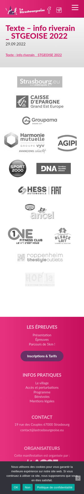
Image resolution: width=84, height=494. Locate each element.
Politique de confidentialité (54, 487)
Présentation (42, 336)
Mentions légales (42, 402)
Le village (42, 385)
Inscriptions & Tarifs (42, 357)
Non (27, 487)
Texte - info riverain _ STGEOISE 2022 (34, 55)
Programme (42, 394)
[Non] (78, 478)
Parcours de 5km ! (42, 345)
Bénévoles (42, 398)
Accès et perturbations (42, 389)
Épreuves (42, 341)
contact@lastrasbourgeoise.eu (42, 433)
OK (16, 487)
